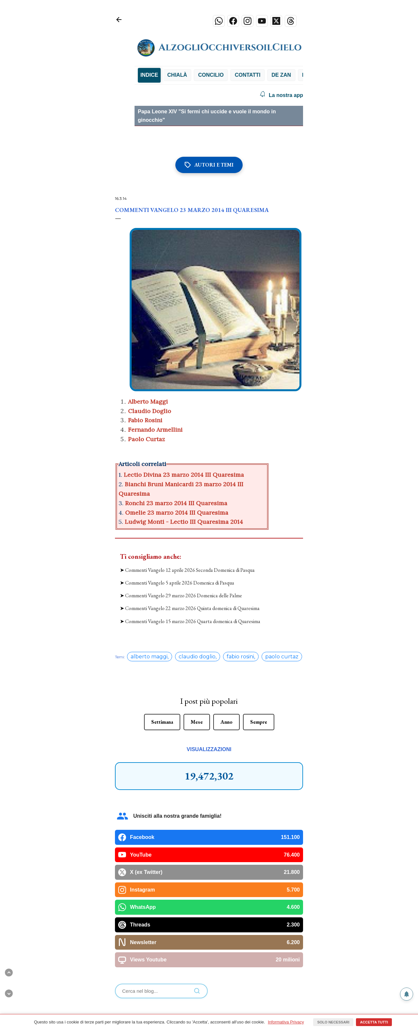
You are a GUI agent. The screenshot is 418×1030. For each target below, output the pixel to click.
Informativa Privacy (286, 1022)
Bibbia (165, 75)
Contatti (266, 75)
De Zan (299, 75)
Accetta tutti (374, 1022)
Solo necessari (333, 1022)
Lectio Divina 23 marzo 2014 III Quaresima (184, 474)
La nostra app (281, 95)
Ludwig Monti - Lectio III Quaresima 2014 (185, 521)
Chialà (195, 75)
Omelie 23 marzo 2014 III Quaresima (177, 512)
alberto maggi (149, 592)
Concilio (229, 75)
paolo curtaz (281, 592)
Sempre (258, 657)
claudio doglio (197, 592)
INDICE (149, 75)
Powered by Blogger (209, 993)
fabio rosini (240, 592)
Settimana (162, 657)
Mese (197, 657)
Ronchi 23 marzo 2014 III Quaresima (177, 503)
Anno (226, 657)
